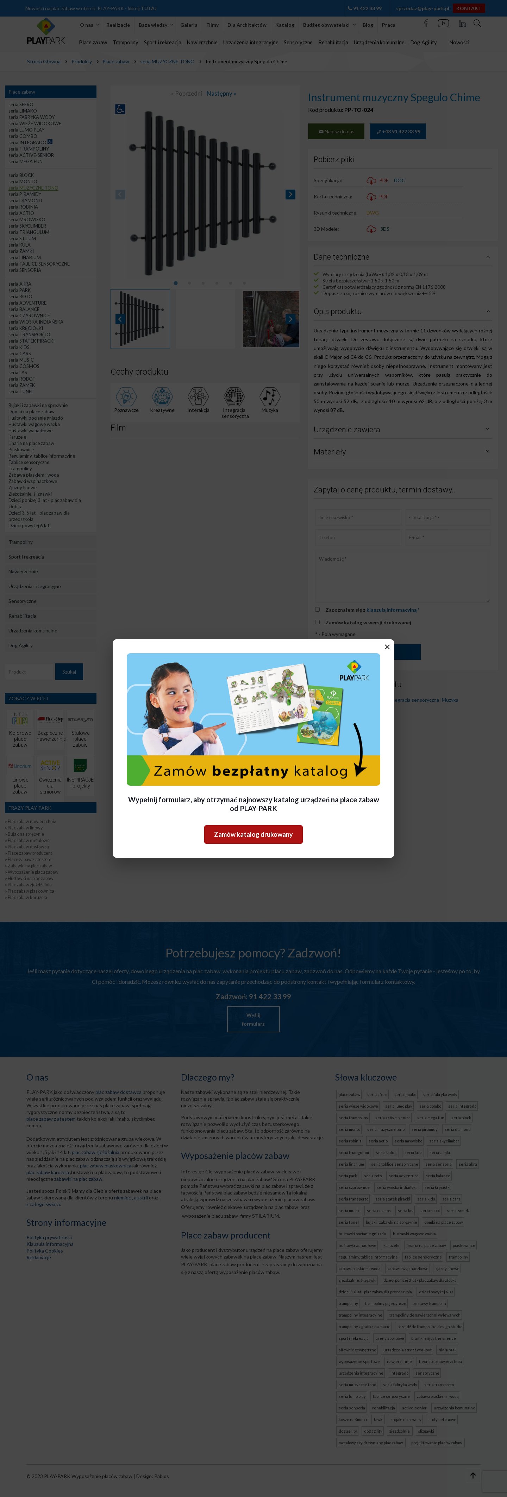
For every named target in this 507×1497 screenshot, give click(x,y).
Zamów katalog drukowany (253, 834)
